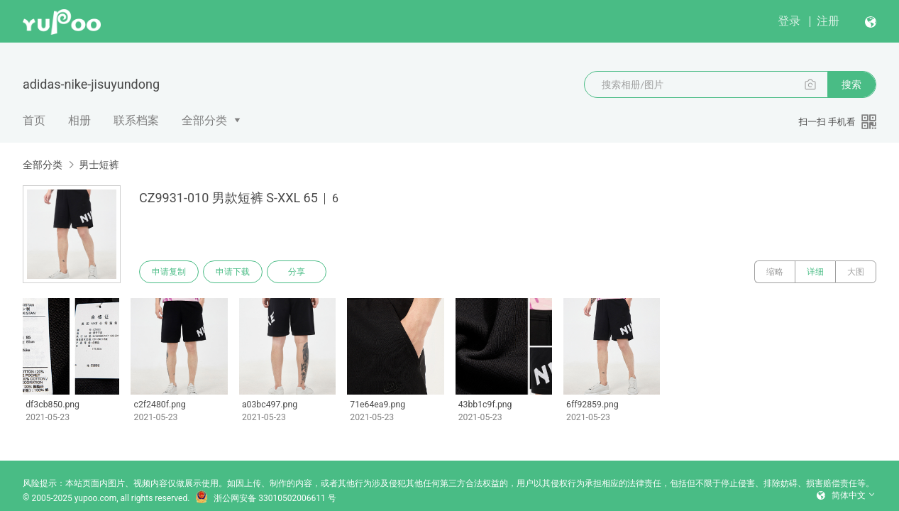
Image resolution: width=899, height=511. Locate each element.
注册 (828, 21)
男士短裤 (98, 164)
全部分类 (204, 120)
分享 (296, 272)
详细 (815, 272)
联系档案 (136, 120)
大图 (855, 272)
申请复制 (169, 272)
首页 (34, 120)
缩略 (774, 272)
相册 (79, 120)
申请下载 (233, 272)
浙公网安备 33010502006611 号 (265, 498)
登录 (789, 21)
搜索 (851, 84)
